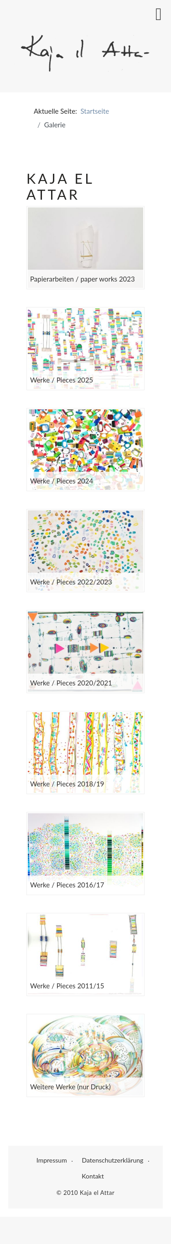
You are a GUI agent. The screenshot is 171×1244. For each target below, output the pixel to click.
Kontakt (93, 1176)
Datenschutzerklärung (112, 1160)
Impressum (51, 1160)
